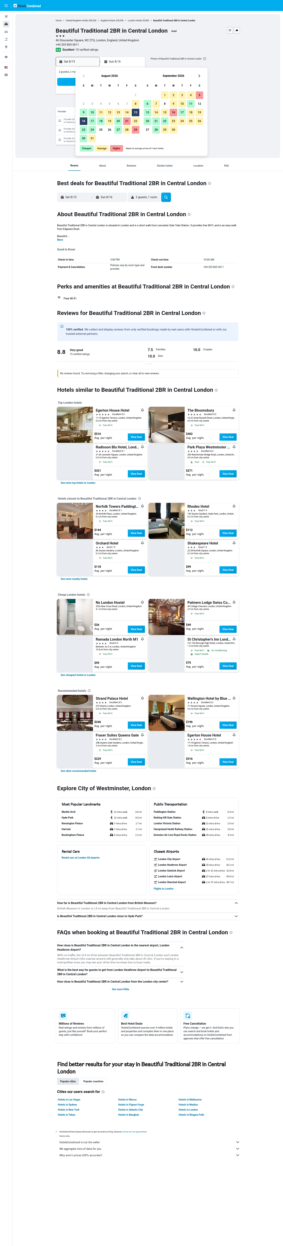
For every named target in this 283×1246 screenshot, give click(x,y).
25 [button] (101, 129)
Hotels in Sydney (67, 1104)
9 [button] (83, 112)
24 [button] (92, 129)
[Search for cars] (6, 31)
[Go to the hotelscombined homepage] (27, 5)
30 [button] (83, 138)
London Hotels (135, 20)
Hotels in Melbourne (190, 1099)
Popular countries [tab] (93, 1081)
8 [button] (135, 103)
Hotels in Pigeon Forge (131, 1104)
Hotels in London (188, 1109)
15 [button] (135, 112)
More (60, 239)
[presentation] (204, 58)
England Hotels (108, 20)
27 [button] (118, 129)
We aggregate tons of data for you (149, 1148)
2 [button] (83, 103)
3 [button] (92, 103)
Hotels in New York (68, 1109)
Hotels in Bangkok (128, 1114)
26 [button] (109, 129)
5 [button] (109, 103)
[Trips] (6, 57)
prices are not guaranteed (134, 1131)
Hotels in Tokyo (66, 1114)
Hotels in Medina (188, 1104)
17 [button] (92, 121)
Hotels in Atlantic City (130, 1109)
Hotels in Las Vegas (69, 1099)
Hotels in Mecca (127, 1099)
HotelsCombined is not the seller (149, 1142)
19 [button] (109, 121)
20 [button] (118, 121)
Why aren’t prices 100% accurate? (149, 1155)
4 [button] (101, 103)
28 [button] (127, 129)
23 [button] (83, 129)
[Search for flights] (6, 16)
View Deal (136, 437)
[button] (6, 6)
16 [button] (83, 121)
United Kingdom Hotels (77, 20)
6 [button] (118, 103)
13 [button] (118, 112)
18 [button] (101, 121)
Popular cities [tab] (68, 1081)
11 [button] (101, 112)
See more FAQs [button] (120, 989)
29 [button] (135, 129)
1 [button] (135, 95)
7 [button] (127, 103)
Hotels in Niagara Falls (191, 1114)
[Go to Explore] (6, 46)
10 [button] (92, 112)
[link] (78, 482)
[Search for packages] (6, 39)
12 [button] (109, 112)
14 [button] (127, 112)
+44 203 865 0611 (67, 44)
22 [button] (135, 121)
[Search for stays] (6, 24)
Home (59, 20)
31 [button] (92, 138)
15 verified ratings (86, 49)
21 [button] (127, 121)
